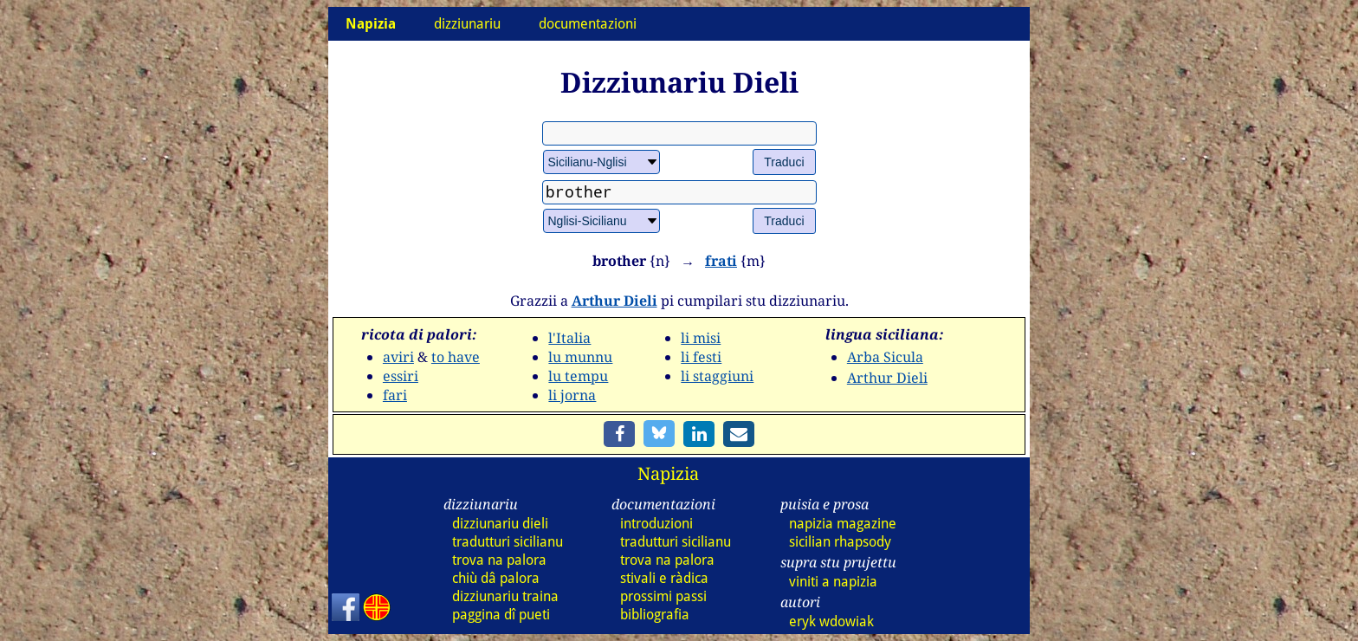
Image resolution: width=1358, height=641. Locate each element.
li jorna (572, 395)
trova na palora (499, 560)
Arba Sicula (885, 356)
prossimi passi (663, 596)
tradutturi (507, 542)
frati (721, 260)
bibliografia (654, 614)
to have (455, 356)
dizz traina (505, 596)
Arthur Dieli (614, 300)
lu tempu (578, 375)
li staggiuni (717, 375)
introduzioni (656, 523)
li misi (701, 337)
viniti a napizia (833, 581)
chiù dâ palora (496, 578)
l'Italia (569, 337)
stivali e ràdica (664, 578)
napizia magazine (842, 523)
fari (395, 395)
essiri (400, 375)
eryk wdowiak (831, 621)
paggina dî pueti (501, 614)
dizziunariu (467, 24)
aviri (398, 356)
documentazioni (588, 24)
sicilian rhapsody (840, 542)
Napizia (668, 473)
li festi (701, 356)
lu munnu (580, 356)
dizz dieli (500, 523)
